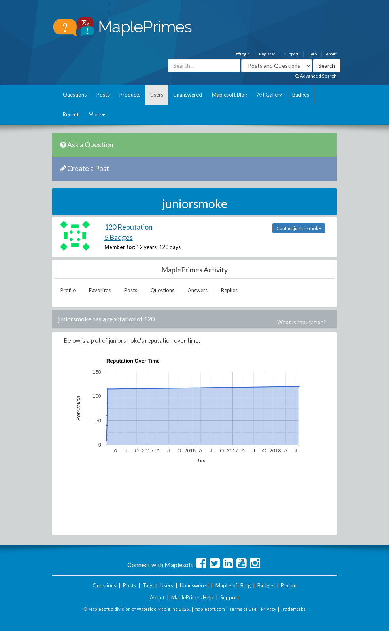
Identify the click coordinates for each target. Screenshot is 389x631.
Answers (198, 290)
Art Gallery (269, 94)
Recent (71, 114)
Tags (148, 585)
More (97, 114)
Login (243, 53)
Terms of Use (243, 609)
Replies (229, 290)
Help (312, 53)
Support (291, 53)
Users (156, 94)
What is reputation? (301, 322)
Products (129, 94)
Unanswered (187, 94)
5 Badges (118, 237)
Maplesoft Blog (229, 94)
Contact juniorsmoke (298, 228)
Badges (300, 94)
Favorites (100, 290)
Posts (103, 94)
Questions (75, 94)
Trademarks (293, 609)
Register (267, 53)
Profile (68, 290)
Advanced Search (316, 75)
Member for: (119, 247)
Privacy (268, 609)
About (331, 53)
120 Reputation (128, 226)
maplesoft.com (209, 609)
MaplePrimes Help (192, 597)
